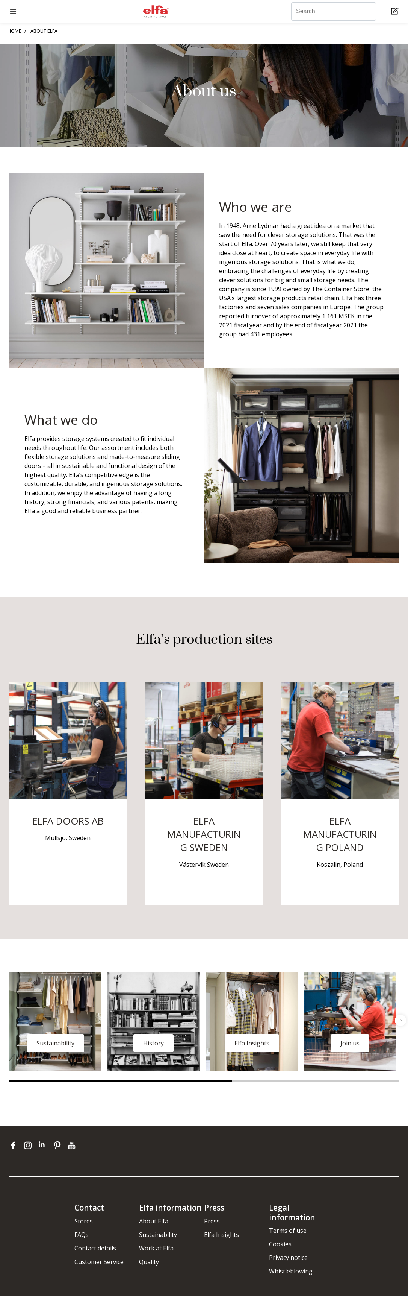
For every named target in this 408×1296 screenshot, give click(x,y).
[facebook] (14, 1145)
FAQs (81, 1235)
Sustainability (55, 1043)
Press (212, 1221)
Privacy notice (288, 1257)
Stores (83, 1221)
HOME (14, 30)
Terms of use (288, 1230)
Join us (350, 1043)
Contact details (95, 1248)
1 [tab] (120, 1081)
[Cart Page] (395, 11)
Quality (149, 1262)
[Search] (333, 11)
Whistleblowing (291, 1271)
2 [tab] (315, 1081)
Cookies (280, 1244)
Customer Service (99, 1262)
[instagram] (29, 1145)
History (153, 1043)
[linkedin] (44, 1145)
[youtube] (72, 1145)
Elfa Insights (251, 1043)
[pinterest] (58, 1145)
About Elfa (153, 1221)
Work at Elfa (156, 1248)
